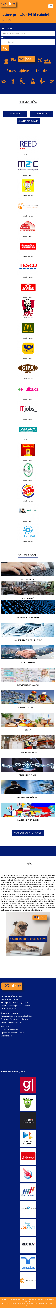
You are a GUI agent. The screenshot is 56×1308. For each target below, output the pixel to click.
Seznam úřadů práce (9, 999)
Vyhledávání (7, 29)
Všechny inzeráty (28, 120)
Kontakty (5, 1026)
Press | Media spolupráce (12, 1022)
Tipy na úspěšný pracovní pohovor (15, 1005)
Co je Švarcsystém (8, 1008)
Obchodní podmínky (9, 1029)
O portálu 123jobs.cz (9, 1013)
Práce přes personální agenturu (14, 1002)
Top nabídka (41, 113)
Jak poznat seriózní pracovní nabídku (16, 1016)
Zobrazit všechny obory (28, 833)
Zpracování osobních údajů (12, 1032)
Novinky (15, 113)
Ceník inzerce (6, 1036)
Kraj (3, 37)
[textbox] (28, 42)
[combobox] (28, 42)
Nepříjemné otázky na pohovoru (14, 1019)
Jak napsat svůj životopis (11, 996)
